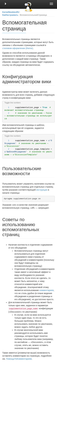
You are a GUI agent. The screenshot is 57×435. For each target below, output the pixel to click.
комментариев (46, 290)
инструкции (41, 190)
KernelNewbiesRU (10, 12)
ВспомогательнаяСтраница (33, 15)
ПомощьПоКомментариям (19, 358)
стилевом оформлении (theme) (17, 48)
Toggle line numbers (12, 103)
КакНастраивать (10, 15)
